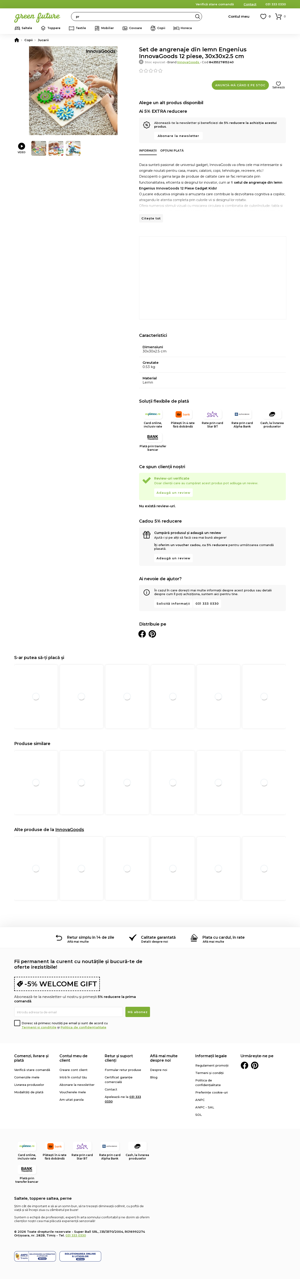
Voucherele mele (72, 1092)
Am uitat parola (71, 1099)
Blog (153, 1077)
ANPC (200, 1100)
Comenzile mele (26, 1077)
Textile (81, 28)
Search (197, 16)
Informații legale (211, 1056)
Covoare (135, 28)
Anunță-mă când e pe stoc (240, 85)
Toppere (53, 28)
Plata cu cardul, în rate (223, 937)
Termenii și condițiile (39, 1027)
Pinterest (254, 1065)
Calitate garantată (158, 937)
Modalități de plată (28, 1092)
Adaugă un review (173, 492)
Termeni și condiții (209, 1073)
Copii (161, 28)
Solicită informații (173, 603)
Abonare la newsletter (178, 136)
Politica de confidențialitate (83, 1027)
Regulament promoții (211, 1065)
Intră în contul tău (73, 1077)
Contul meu (238, 16)
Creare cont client (73, 1070)
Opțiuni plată (172, 150)
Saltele (27, 28)
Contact (250, 4)
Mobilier (107, 28)
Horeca (186, 28)
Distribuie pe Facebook (142, 634)
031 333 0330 (275, 4)
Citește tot (151, 218)
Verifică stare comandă (215, 4)
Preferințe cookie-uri (211, 1092)
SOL (198, 1115)
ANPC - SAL (204, 1107)
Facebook (244, 1065)
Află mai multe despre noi (164, 1058)
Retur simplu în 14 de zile (90, 937)
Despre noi (158, 1070)
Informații (148, 150)
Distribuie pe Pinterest (152, 634)
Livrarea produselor (29, 1085)
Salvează (278, 87)
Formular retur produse (123, 1070)
